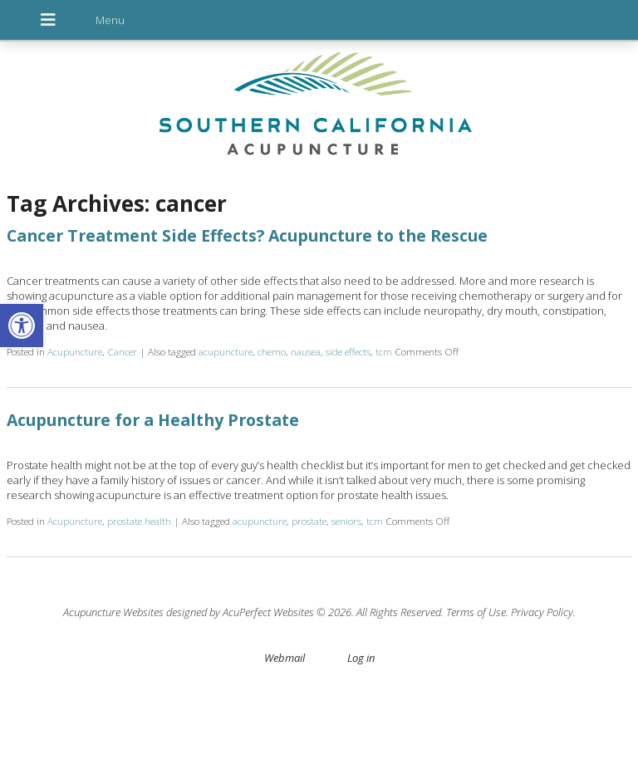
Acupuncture (74, 351)
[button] (21, 325)
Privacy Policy (542, 612)
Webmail (284, 657)
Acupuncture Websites (113, 612)
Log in (361, 657)
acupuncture (226, 351)
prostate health (139, 520)
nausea (306, 351)
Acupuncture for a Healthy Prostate (153, 420)
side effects (348, 351)
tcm (383, 351)
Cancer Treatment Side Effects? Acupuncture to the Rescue (247, 235)
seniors (346, 520)
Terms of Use (476, 612)
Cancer (122, 351)
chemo (272, 351)
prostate (309, 520)
